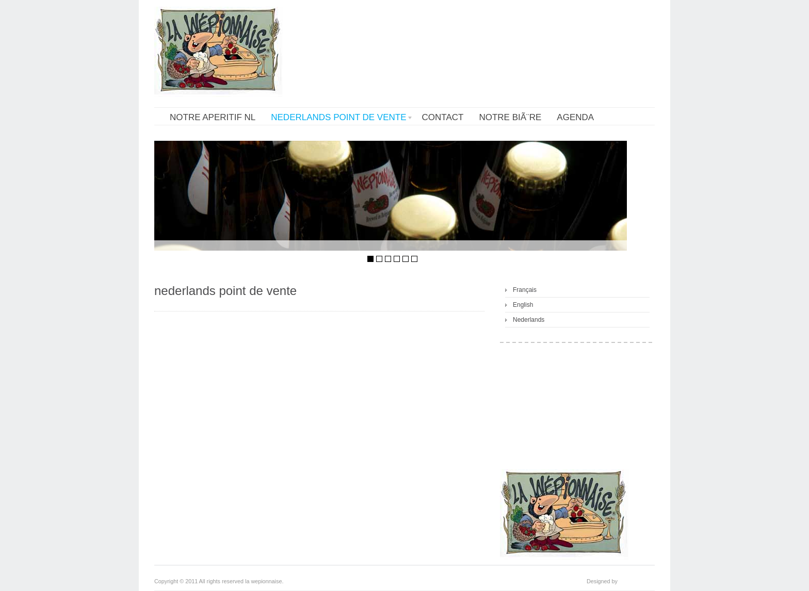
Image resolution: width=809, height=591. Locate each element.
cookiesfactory (637, 581)
